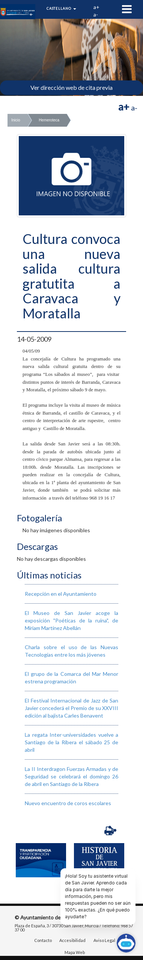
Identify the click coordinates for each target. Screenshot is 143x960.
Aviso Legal (104, 941)
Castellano (61, 8)
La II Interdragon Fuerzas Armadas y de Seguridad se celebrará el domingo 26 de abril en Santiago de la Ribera (71, 776)
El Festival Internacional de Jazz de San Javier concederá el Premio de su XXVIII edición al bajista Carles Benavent (71, 708)
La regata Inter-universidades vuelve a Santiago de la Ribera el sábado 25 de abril (71, 742)
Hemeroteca (49, 120)
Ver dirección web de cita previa (71, 87)
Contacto (43, 941)
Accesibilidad (72, 941)
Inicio (15, 120)
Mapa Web (75, 952)
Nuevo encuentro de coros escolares (68, 803)
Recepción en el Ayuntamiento (60, 594)
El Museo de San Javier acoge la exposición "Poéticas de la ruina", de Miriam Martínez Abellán (71, 620)
